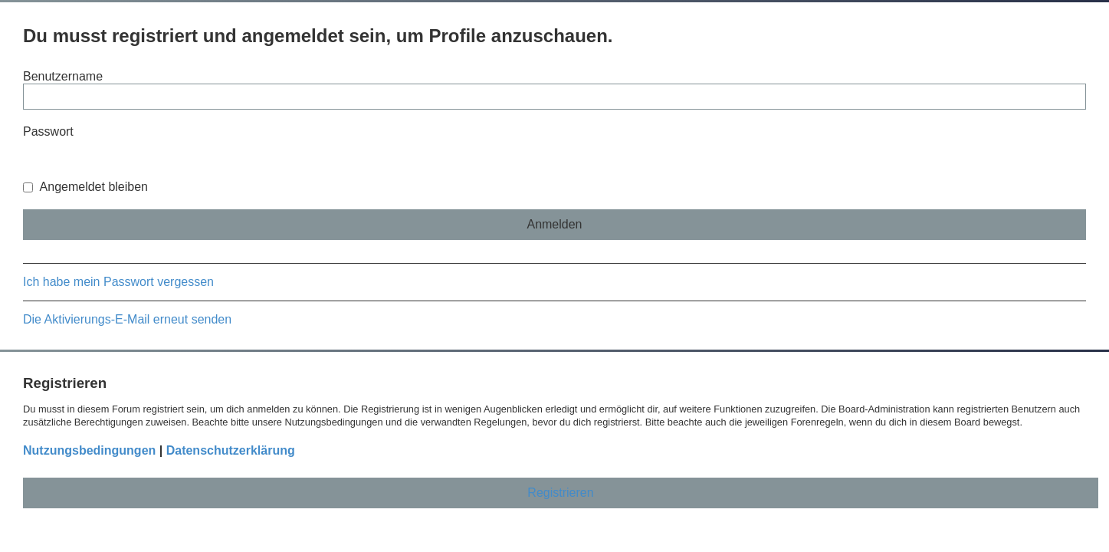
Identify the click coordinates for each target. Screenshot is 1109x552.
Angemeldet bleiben (85, 186)
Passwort (48, 131)
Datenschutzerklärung (230, 450)
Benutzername (63, 76)
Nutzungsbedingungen (89, 450)
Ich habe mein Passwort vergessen (118, 281)
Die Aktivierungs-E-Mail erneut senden (127, 319)
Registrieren (560, 492)
